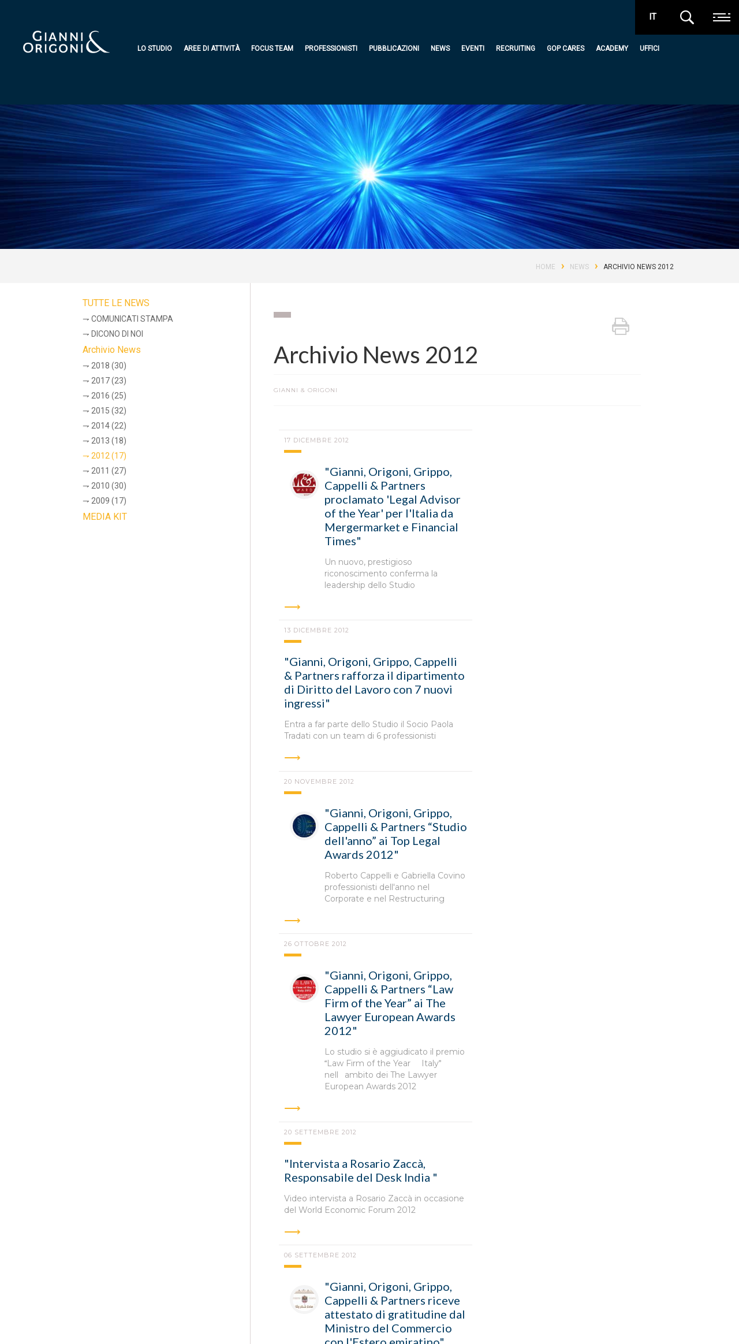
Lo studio (154, 48)
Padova (287, 1202)
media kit (668, 1311)
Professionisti (331, 48)
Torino (343, 1202)
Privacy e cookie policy (95, 1320)
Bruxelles (469, 1202)
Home (545, 267)
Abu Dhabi (403, 1202)
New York (84, 1234)
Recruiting (515, 48)
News (440, 48)
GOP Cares (565, 48)
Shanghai (148, 1234)
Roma (117, 1202)
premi (634, 1311)
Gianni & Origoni (83, 1273)
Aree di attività (212, 48)
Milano (169, 1202)
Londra (599, 1202)
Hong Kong (537, 1202)
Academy (612, 48)
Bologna (228, 1202)
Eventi (472, 48)
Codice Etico (165, 1320)
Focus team (272, 48)
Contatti (425, 1318)
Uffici (649, 48)
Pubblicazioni (394, 48)
